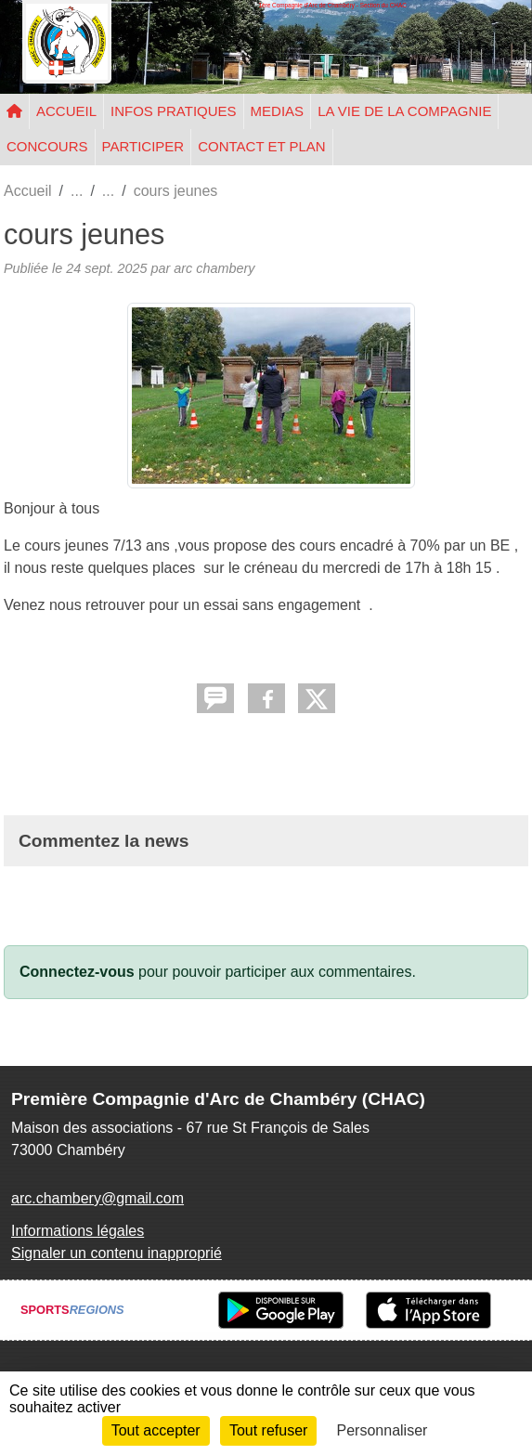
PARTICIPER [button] (143, 146)
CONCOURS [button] (47, 146)
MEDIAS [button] (278, 111)
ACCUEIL (66, 111)
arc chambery (214, 268)
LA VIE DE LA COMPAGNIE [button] (404, 111)
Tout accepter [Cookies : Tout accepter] (156, 1430)
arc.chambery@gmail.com (97, 1198)
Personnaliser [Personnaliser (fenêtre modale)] (382, 1430)
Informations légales (77, 1231)
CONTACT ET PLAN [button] (262, 146)
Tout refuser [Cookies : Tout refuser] (268, 1430)
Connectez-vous (77, 972)
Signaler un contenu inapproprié (116, 1253)
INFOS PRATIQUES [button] (173, 111)
